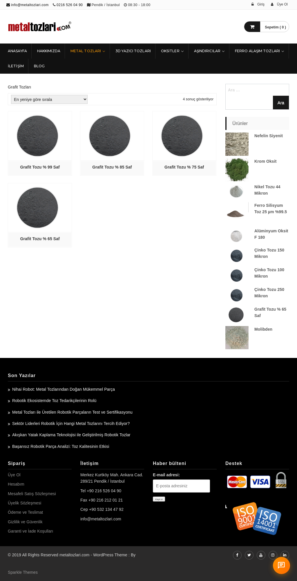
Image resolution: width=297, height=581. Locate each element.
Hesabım (16, 484)
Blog (39, 66)
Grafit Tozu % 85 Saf (112, 167)
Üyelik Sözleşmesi (24, 503)
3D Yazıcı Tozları (133, 51)
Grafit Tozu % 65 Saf (40, 238)
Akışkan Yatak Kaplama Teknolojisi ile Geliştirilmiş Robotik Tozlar (71, 434)
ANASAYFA (17, 51)
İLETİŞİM (16, 66)
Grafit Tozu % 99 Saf (40, 167)
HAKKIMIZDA (48, 51)
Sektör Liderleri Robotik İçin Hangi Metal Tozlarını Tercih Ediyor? (71, 423)
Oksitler (170, 51)
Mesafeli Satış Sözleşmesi (32, 493)
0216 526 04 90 (70, 5)
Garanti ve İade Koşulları (30, 531)
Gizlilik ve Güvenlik (25, 522)
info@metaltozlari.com (27, 5)
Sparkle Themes (23, 572)
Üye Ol (14, 475)
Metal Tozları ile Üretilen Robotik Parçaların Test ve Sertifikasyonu (72, 412)
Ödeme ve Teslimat (25, 512)
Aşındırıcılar (207, 51)
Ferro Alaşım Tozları (257, 51)
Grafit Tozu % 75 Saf (184, 167)
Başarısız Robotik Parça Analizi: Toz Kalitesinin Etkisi (60, 446)
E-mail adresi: (166, 475)
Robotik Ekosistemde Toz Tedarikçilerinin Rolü (54, 400)
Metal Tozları (85, 51)
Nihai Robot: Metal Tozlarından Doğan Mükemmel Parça (63, 389)
